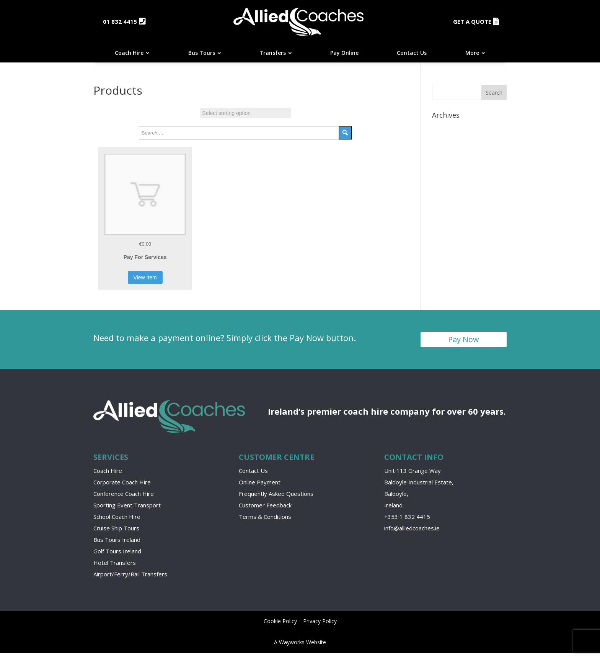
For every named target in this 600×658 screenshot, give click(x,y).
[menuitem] (132, 58)
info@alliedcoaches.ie (412, 533)
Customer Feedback (265, 510)
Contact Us (253, 475)
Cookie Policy (280, 626)
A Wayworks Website (300, 647)
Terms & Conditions (265, 521)
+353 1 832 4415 (407, 521)
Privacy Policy (320, 626)
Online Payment (259, 487)
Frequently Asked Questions (276, 498)
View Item (145, 282)
